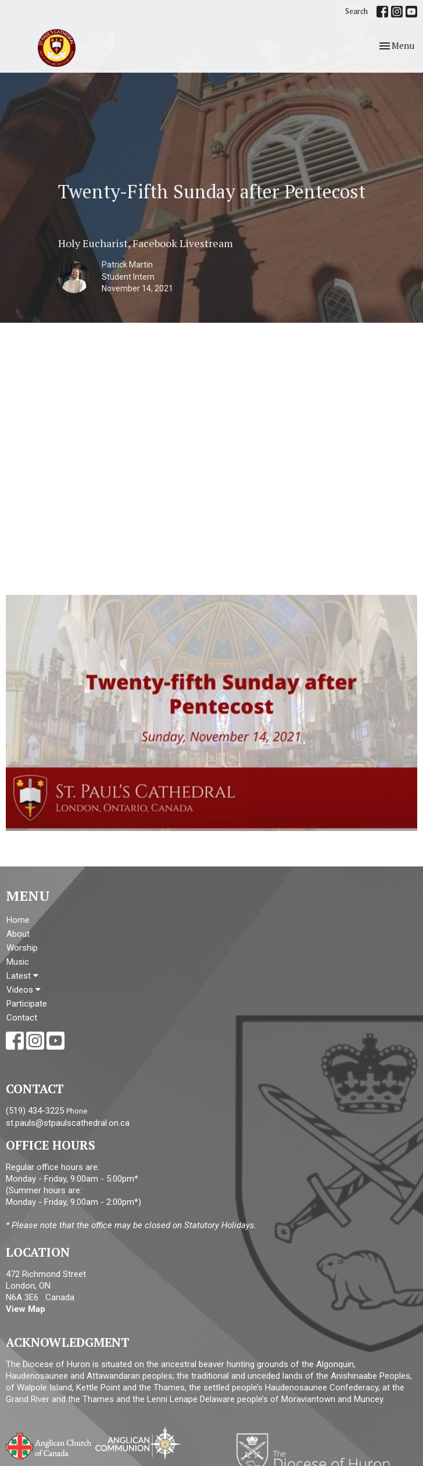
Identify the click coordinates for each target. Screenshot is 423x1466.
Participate (26, 1003)
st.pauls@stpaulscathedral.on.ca (68, 1123)
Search (356, 11)
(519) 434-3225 (35, 1110)
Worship (22, 948)
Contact (21, 1017)
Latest (22, 976)
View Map (25, 1309)
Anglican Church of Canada (49, 1445)
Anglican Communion (138, 1443)
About (18, 934)
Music (17, 962)
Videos (23, 990)
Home (18, 920)
